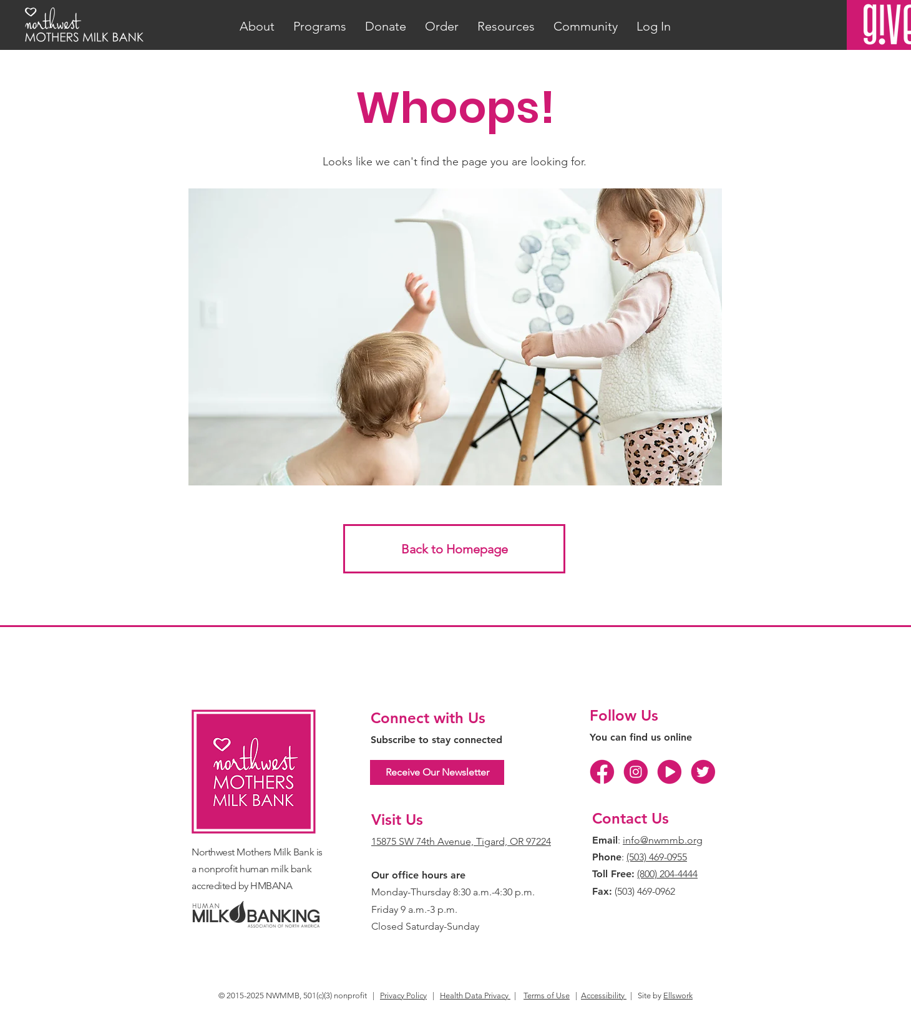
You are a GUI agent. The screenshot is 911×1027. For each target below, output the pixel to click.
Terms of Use (547, 995)
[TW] (703, 771)
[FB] (602, 771)
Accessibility (603, 995)
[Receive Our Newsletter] (437, 772)
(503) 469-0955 (656, 857)
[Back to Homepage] (454, 548)
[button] (257, 26)
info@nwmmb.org (663, 840)
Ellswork (678, 995)
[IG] (635, 771)
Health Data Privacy (475, 995)
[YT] (669, 771)
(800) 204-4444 (667, 874)
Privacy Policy (403, 995)
